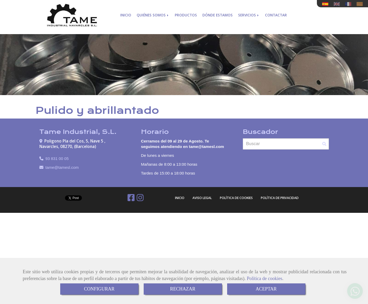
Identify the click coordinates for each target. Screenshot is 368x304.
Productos (186, 15)
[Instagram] (140, 199)
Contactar (276, 15)
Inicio (125, 15)
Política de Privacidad (280, 198)
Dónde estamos (217, 15)
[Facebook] (131, 199)
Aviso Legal (202, 198)
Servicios (249, 15)
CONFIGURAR (99, 288)
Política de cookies (264, 278)
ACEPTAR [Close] (266, 288)
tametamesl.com (62, 167)
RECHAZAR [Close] (182, 288)
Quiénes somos (153, 15)
